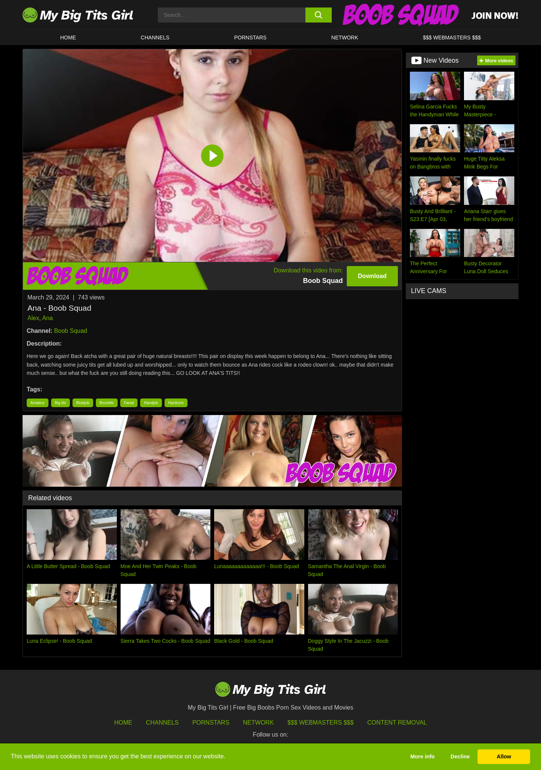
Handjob (151, 403)
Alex (33, 318)
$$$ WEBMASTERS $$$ (452, 38)
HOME (68, 38)
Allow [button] (504, 756)
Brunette (107, 403)
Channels (162, 722)
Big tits (60, 403)
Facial (129, 403)
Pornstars (250, 38)
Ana (47, 318)
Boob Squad (70, 331)
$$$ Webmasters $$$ (320, 722)
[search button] (318, 15)
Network (344, 38)
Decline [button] (460, 756)
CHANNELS (155, 38)
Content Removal (397, 722)
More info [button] (422, 756)
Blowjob (82, 403)
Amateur (37, 403)
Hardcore (176, 403)
